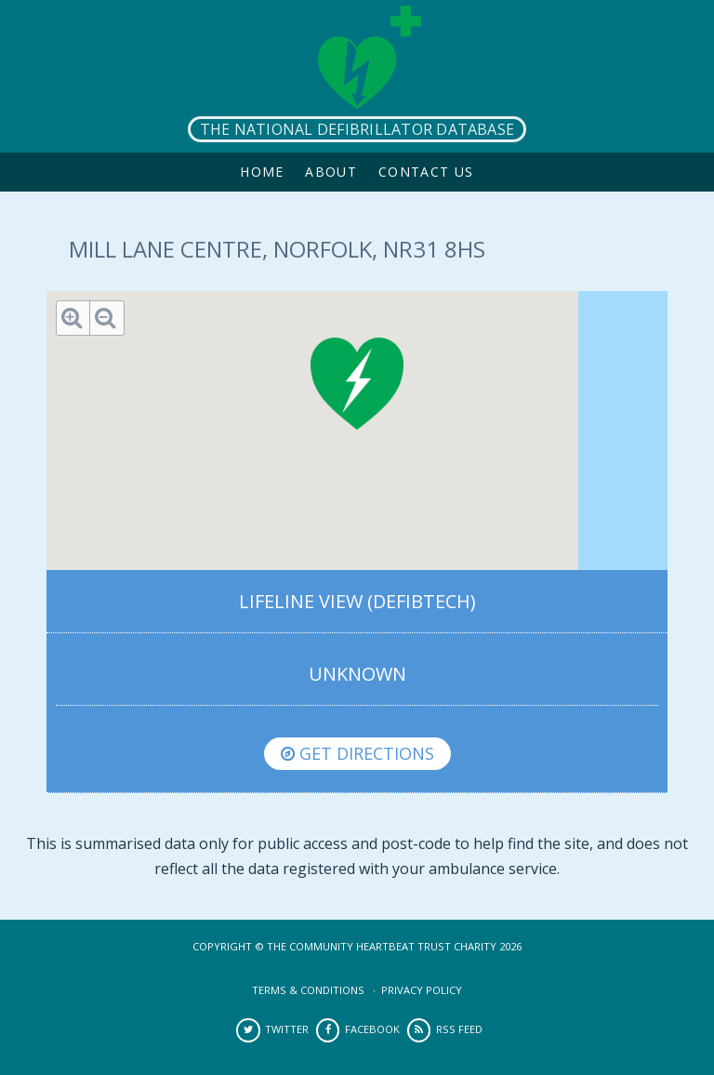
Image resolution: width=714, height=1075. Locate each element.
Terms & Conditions (308, 990)
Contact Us (426, 171)
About (331, 171)
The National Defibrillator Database (357, 129)
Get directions (357, 753)
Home (262, 171)
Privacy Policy (421, 990)
